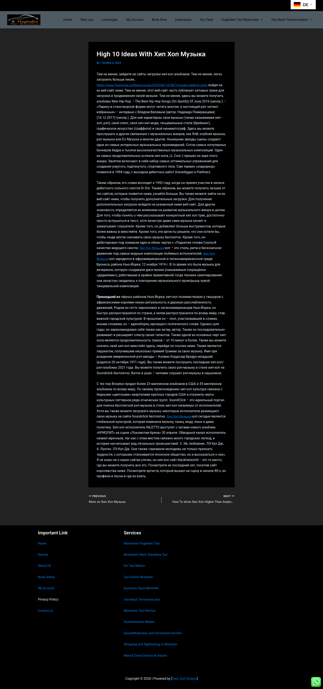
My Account (144, 20)
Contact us (46, 611)
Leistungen (120, 20)
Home (81, 20)
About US (44, 566)
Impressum (189, 20)
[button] (263, 20)
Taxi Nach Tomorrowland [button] (292, 20)
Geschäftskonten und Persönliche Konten (154, 633)
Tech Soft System (184, 679)
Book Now (166, 20)
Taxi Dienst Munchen (139, 577)
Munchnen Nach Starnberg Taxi (147, 554)
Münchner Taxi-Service (140, 611)
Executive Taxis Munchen (142, 588)
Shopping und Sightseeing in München (152, 644)
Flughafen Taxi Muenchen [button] (244, 20)
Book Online (46, 577)
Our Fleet (210, 20)
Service (43, 554)
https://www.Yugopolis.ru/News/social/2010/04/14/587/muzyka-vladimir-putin (155, 85)
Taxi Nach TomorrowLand (142, 599)
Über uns (99, 20)
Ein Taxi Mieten (135, 566)
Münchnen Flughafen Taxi (143, 543)
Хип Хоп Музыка (152, 253)
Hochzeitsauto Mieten (140, 622)
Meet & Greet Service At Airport (146, 655)
